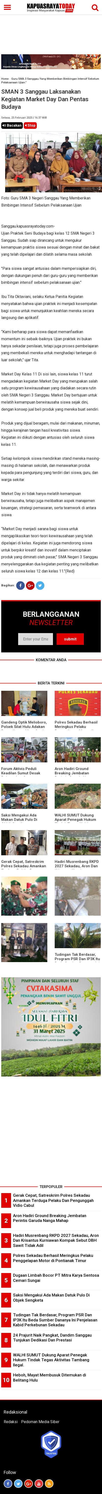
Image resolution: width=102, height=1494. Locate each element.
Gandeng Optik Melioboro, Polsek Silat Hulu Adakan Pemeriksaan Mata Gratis (24, 726)
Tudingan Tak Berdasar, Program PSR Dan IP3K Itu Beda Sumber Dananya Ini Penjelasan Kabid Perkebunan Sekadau (55, 1319)
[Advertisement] (51, 27)
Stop (30, 125)
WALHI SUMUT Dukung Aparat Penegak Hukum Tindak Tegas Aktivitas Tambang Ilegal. (75, 822)
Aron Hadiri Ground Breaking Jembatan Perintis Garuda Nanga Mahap (75, 775)
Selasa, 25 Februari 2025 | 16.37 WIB (24, 117)
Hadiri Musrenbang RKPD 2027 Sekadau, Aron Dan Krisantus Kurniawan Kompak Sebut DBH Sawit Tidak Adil (56, 1240)
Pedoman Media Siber (40, 1421)
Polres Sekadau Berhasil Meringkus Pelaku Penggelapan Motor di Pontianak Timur (76, 729)
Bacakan (12, 125)
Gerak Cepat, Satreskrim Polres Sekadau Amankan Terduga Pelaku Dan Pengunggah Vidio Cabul (23, 868)
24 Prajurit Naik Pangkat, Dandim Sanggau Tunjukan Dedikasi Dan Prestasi (52, 1338)
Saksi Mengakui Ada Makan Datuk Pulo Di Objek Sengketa (19, 819)
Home (5, 78)
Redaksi (11, 1421)
